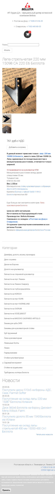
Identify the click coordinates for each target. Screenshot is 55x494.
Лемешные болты (11, 343)
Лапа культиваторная (13, 338)
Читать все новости (44, 434)
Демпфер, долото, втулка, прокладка (19, 255)
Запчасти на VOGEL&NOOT (15, 314)
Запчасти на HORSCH (13, 294)
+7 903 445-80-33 (34, 26)
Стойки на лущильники (13, 368)
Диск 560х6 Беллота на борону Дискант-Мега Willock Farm (27, 409)
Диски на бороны (11, 264)
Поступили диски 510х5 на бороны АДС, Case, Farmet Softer (26, 391)
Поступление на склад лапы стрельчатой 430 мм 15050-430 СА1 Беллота (24, 428)
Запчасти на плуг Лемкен (14, 279)
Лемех (7, 348)
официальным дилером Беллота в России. (33, 230)
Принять (6, 490)
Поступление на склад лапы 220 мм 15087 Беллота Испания (24, 400)
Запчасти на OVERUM (13, 309)
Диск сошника (10, 259)
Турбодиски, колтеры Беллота (16, 372)
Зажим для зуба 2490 (13, 323)
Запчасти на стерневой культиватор (19, 274)
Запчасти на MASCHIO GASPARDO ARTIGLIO (22, 318)
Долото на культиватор (14, 269)
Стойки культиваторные (14, 358)
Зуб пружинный (10, 333)
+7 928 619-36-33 (35, 21)
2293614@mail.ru (48, 470)
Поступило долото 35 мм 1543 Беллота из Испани (26, 418)
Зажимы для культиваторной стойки (19, 328)
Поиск (4, 45)
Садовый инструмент (13, 363)
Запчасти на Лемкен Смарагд (16, 284)
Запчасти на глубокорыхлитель (17, 289)
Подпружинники (10, 353)
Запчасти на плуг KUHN (13, 299)
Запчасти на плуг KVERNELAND (17, 304)
